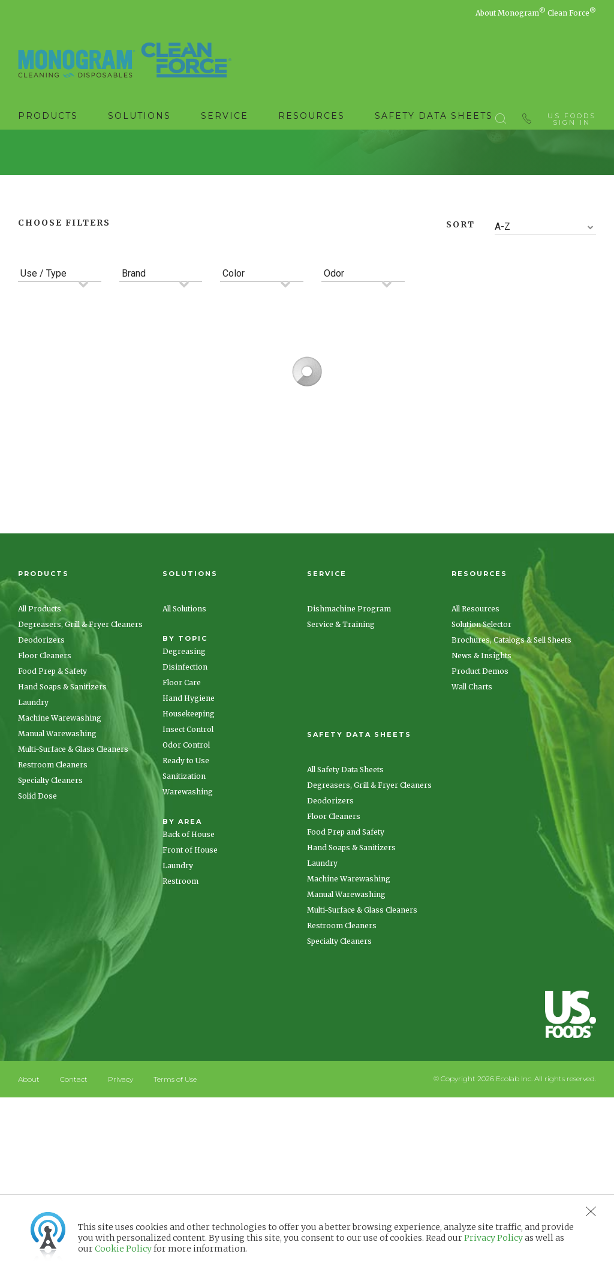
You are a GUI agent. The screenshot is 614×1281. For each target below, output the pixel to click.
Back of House (188, 957)
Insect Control (187, 852)
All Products (39, 732)
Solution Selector (481, 747)
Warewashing (187, 915)
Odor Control (186, 868)
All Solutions (184, 732)
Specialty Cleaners (50, 903)
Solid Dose (37, 919)
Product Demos (480, 794)
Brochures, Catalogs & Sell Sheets (511, 763)
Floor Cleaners (44, 779)
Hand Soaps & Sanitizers (62, 810)
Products (48, 115)
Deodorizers (41, 763)
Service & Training (341, 747)
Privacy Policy (493, 1237)
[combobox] (545, 351)
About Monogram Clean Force (535, 12)
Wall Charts (472, 810)
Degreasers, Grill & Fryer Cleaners (80, 747)
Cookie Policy (123, 1248)
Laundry (33, 825)
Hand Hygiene (188, 821)
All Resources (475, 732)
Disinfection (184, 790)
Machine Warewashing (59, 841)
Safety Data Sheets (434, 115)
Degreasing (184, 774)
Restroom (180, 1004)
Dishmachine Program (349, 732)
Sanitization (184, 899)
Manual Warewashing (57, 857)
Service (224, 115)
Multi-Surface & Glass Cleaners (73, 872)
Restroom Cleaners (53, 888)
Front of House (190, 973)
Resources (311, 115)
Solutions (139, 115)
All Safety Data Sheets (345, 893)
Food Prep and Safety (345, 955)
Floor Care (181, 806)
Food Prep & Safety (52, 794)
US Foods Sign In (571, 116)
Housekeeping (188, 837)
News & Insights (481, 779)
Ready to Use (185, 884)
